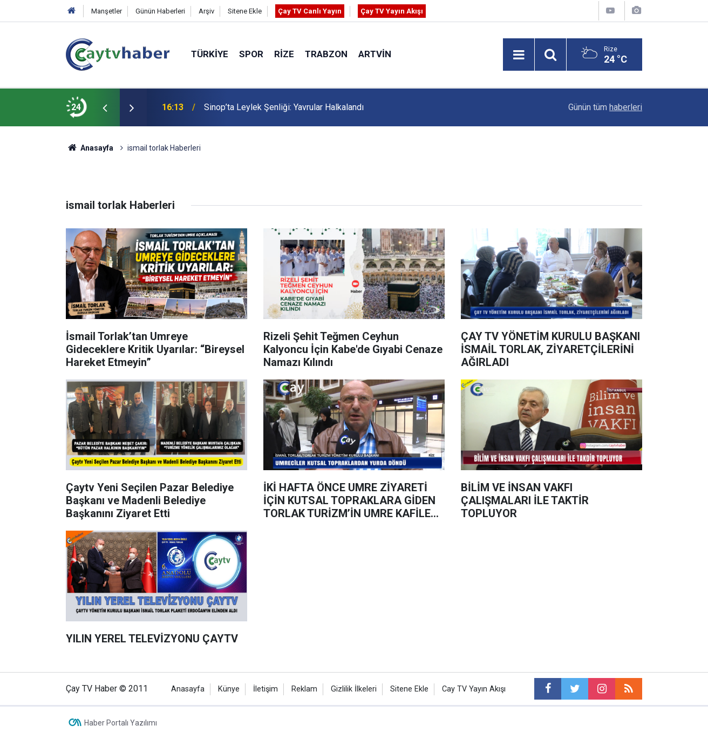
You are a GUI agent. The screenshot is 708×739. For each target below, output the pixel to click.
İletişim (265, 689)
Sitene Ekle (245, 11)
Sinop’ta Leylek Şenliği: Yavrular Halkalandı (284, 107)
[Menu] (518, 55)
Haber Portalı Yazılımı (120, 722)
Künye (229, 689)
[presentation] (104, 107)
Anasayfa (188, 689)
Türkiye (209, 54)
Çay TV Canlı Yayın (310, 11)
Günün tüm (605, 107)
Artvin (374, 54)
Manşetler (106, 11)
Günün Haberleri (160, 11)
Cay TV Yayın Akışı (474, 689)
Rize (284, 54)
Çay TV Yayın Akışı (391, 11)
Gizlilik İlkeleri (354, 689)
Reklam (304, 689)
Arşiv (206, 11)
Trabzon (326, 54)
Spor (251, 54)
